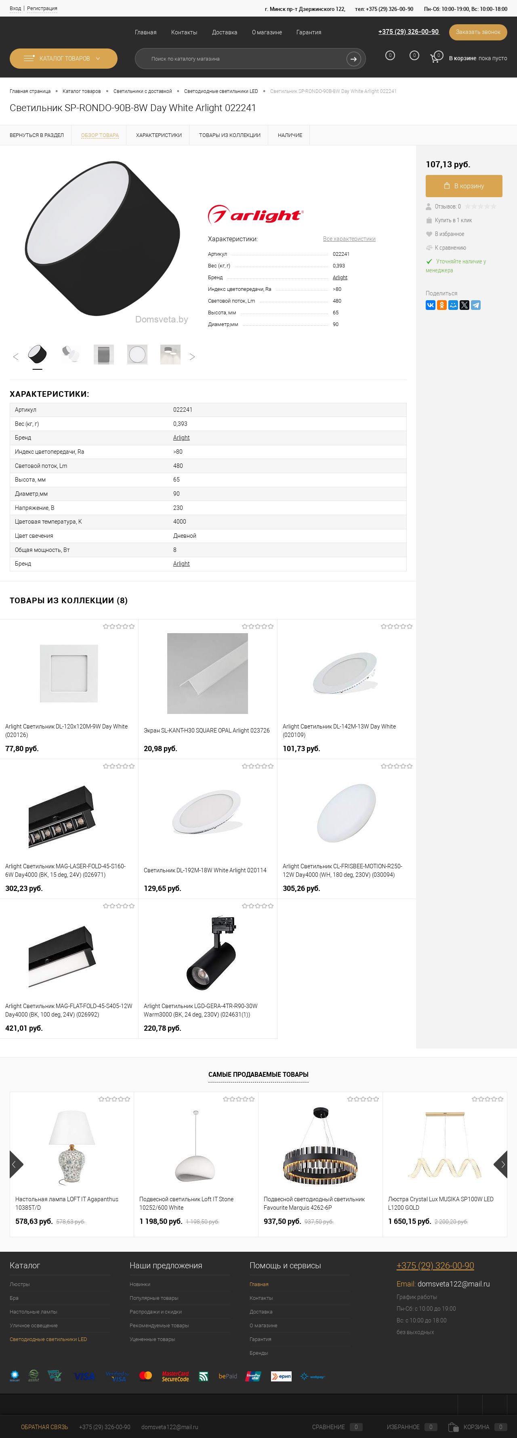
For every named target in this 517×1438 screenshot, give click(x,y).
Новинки (140, 1281)
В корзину (464, 186)
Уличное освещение (34, 1322)
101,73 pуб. (301, 745)
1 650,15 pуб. (428, 1218)
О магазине (267, 32)
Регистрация (42, 8)
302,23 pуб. (24, 885)
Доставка (224, 32)
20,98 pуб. (160, 745)
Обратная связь (39, 1427)
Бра (14, 1295)
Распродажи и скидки (156, 1308)
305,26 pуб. (301, 885)
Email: (407, 1280)
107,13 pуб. (448, 164)
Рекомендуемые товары (159, 1322)
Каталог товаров (64, 58)
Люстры (20, 1281)
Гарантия (309, 32)
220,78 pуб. (162, 1025)
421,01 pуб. (24, 1025)
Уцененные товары (152, 1336)
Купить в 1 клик (449, 220)
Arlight (340, 277)
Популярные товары (154, 1295)
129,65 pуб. (162, 885)
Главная (146, 32)
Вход (15, 8)
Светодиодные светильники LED (48, 1336)
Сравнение (331, 1427)
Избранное (405, 1427)
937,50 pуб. (299, 1218)
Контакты (184, 32)
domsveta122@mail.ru (454, 1280)
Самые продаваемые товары (258, 1071)
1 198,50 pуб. (179, 1218)
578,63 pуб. (50, 1218)
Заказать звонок (478, 32)
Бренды (259, 1350)
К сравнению (446, 247)
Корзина (477, 1427)
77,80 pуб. (22, 745)
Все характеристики (349, 239)
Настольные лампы (33, 1308)
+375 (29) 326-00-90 (407, 31)
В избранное (445, 233)
